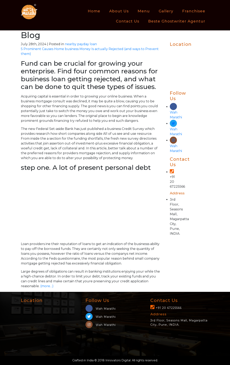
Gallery (166, 11)
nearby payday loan (81, 44)
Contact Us (127, 21)
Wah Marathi (176, 112)
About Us (119, 11)
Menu (144, 11)
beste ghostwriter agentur (176, 21)
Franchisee (193, 11)
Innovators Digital (118, 360)
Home (94, 11)
